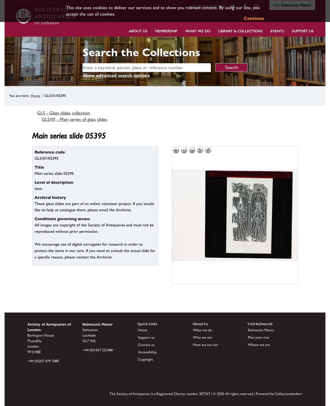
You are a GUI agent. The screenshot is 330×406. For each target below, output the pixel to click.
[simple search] (146, 67)
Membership (166, 31)
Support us (146, 337)
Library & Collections (240, 31)
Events (277, 31)
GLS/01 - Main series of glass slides (74, 119)
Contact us (146, 345)
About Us (138, 31)
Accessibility (147, 352)
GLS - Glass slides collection (63, 113)
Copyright (145, 359)
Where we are (259, 345)
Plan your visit (258, 337)
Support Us (303, 31)
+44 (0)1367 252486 (98, 350)
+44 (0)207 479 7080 (43, 361)
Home (35, 95)
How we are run (205, 345)
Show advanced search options (116, 75)
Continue (254, 18)
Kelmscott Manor (261, 330)
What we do (197, 31)
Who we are (202, 337)
